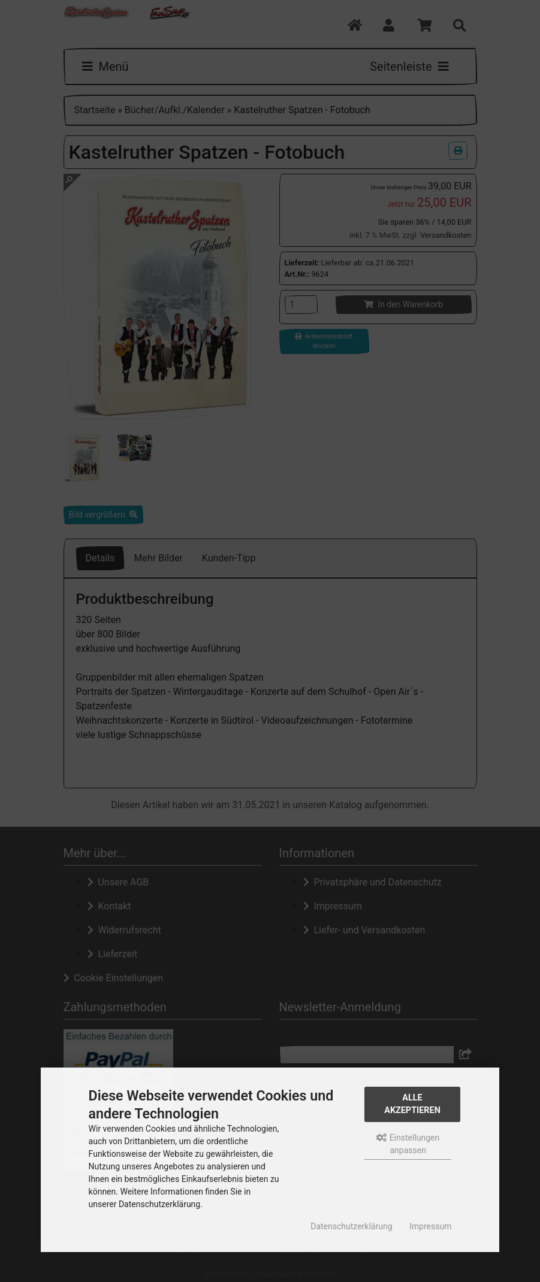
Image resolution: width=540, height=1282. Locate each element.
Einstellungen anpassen (407, 1144)
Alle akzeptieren (412, 1104)
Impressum (430, 1226)
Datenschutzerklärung (351, 1226)
